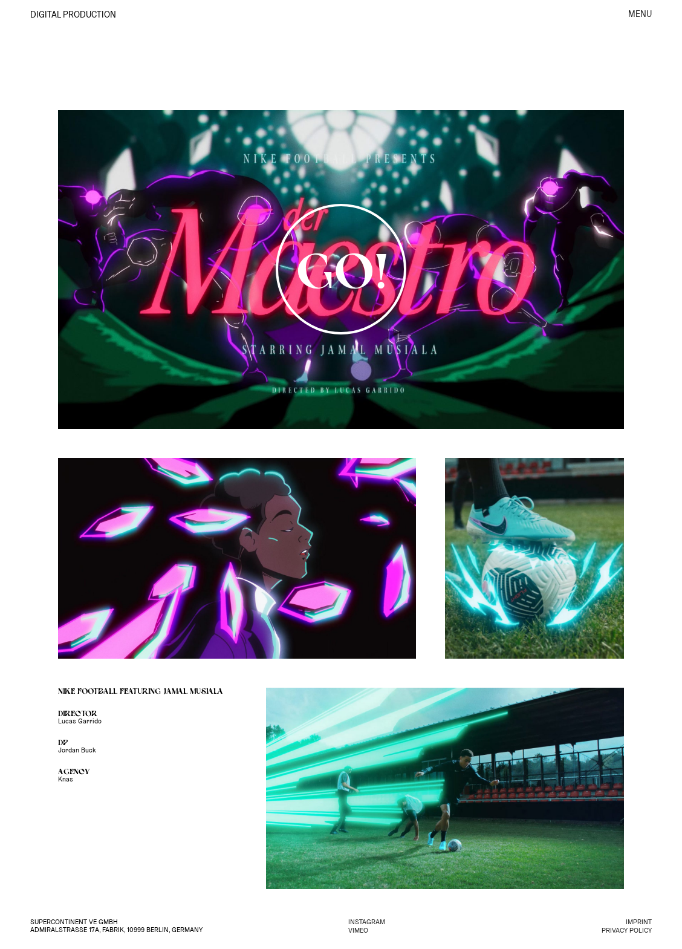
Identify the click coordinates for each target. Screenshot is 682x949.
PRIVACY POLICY (627, 930)
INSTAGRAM (366, 922)
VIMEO (358, 930)
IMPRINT (639, 922)
